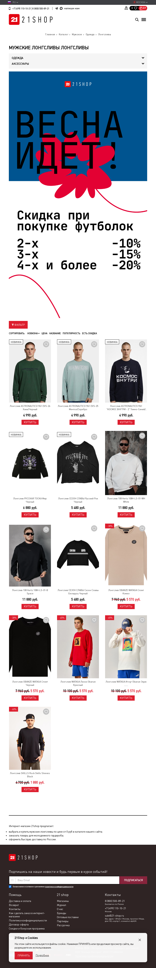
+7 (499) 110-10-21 (21, 8)
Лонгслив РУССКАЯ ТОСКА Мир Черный (30, 500)
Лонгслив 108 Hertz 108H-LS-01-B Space (30, 592)
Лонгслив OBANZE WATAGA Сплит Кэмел (126, 592)
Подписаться (133, 880)
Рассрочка (63, 925)
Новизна (33, 333)
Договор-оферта (19, 924)
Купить (30, 422)
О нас (60, 909)
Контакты (14, 909)
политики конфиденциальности (59, 887)
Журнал (61, 905)
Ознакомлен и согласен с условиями (43, 887)
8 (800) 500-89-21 (40, 8)
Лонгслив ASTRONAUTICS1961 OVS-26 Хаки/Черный (30, 408)
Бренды (61, 913)
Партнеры (62, 921)
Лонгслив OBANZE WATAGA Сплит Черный (30, 683)
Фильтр (18, 324)
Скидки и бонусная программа (27, 928)
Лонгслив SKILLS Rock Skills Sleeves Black (30, 775)
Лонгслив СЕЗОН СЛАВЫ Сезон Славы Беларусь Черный (78, 592)
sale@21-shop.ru (114, 915)
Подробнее (42, 955)
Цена (44, 333)
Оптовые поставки (68, 917)
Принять (23, 955)
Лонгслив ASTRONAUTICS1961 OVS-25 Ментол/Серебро (78, 408)
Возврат (14, 905)
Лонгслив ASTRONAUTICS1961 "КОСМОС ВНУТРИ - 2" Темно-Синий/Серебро (126, 408)
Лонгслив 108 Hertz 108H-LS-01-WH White (126, 500)
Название (55, 333)
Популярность (71, 333)
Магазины (63, 901)
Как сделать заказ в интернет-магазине (27, 915)
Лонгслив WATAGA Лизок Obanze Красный (78, 683)
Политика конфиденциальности (28, 920)
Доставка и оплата (20, 901)
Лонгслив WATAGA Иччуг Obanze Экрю (126, 681)
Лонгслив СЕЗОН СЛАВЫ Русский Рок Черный (78, 500)
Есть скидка (89, 333)
